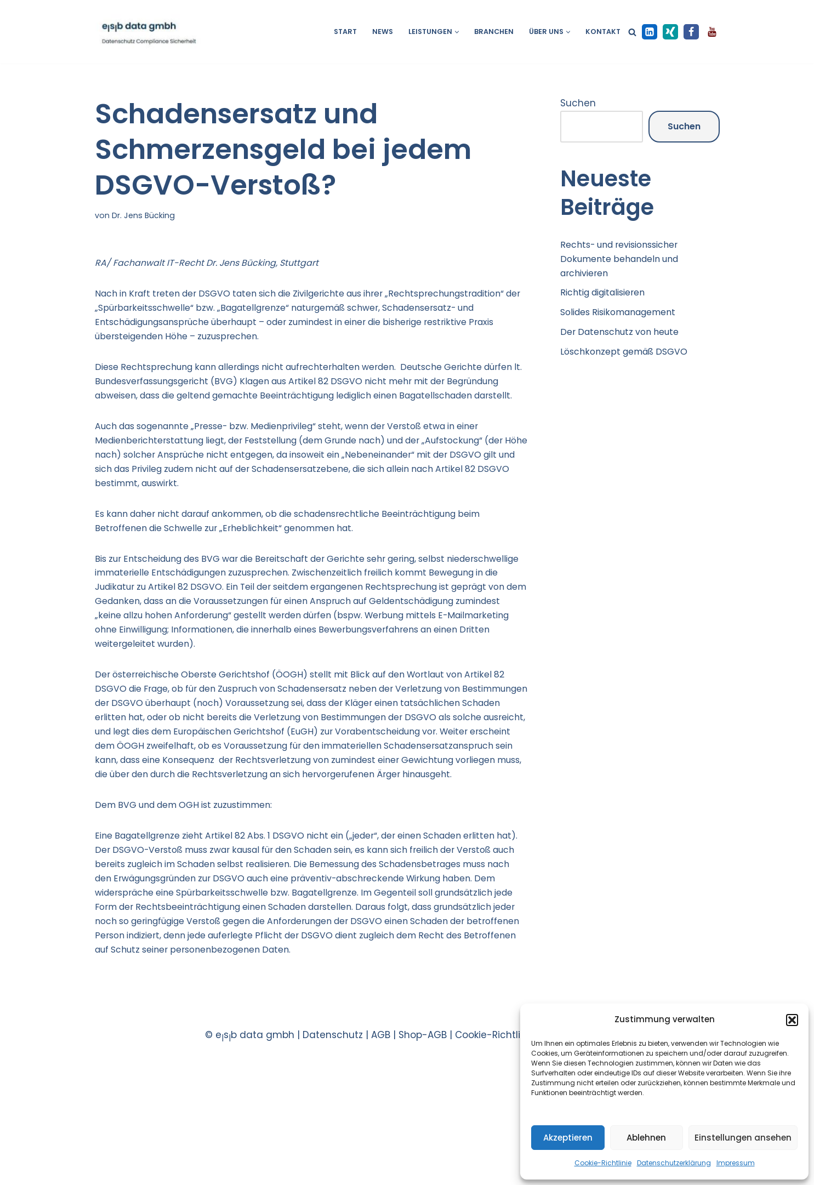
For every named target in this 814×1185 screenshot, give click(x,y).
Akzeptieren (568, 1137)
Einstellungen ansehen (743, 1137)
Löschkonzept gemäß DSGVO (629, 364)
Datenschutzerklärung (674, 1162)
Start (335, 32)
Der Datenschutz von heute (625, 342)
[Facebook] (691, 31)
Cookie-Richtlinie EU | (505, 1147)
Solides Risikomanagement (624, 321)
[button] (792, 1020)
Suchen (578, 104)
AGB (380, 1147)
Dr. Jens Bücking (145, 216)
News (374, 32)
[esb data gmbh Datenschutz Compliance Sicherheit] (148, 31)
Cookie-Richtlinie (602, 1162)
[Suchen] (632, 32)
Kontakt (602, 32)
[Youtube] (712, 31)
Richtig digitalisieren (608, 299)
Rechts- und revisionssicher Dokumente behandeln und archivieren (626, 262)
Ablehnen (646, 1137)
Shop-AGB (423, 1147)
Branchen (489, 32)
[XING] (670, 31)
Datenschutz (333, 1147)
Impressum (735, 1162)
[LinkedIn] (649, 31)
